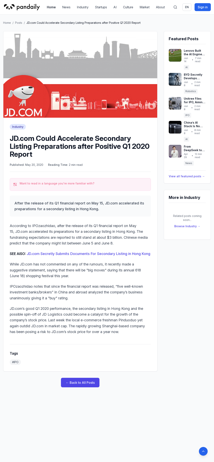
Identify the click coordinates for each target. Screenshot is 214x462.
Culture (128, 7)
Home (51, 7)
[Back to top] (203, 451)
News (66, 7)
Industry (83, 7)
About (160, 7)
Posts (18, 22)
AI (115, 7)
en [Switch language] (187, 7)
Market (144, 7)
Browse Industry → (187, 226)
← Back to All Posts (80, 383)
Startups (101, 7)
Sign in (203, 7)
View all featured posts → (187, 176)
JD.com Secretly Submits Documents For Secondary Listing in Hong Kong (88, 254)
